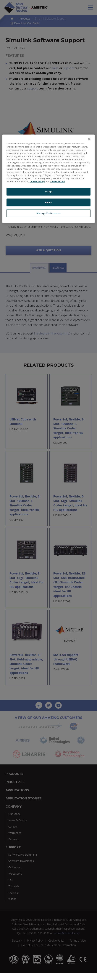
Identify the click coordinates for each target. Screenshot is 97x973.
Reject (48, 202)
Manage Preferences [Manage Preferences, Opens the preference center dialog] (48, 213)
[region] (48, 179)
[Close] (89, 139)
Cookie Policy (37, 181)
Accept (48, 191)
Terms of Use (57, 181)
